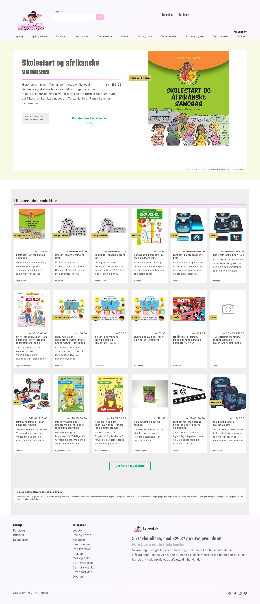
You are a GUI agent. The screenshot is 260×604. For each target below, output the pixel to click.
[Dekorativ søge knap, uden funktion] (100, 17)
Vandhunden (82, 36)
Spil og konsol (39, 36)
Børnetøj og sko (195, 36)
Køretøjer (61, 36)
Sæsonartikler (220, 36)
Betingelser (20, 539)
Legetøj (18, 36)
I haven (125, 36)
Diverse (241, 36)
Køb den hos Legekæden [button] (89, 120)
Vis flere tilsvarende (130, 466)
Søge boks (59, 12)
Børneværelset (169, 36)
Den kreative (105, 36)
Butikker (183, 14)
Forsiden (167, 14)
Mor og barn (145, 36)
